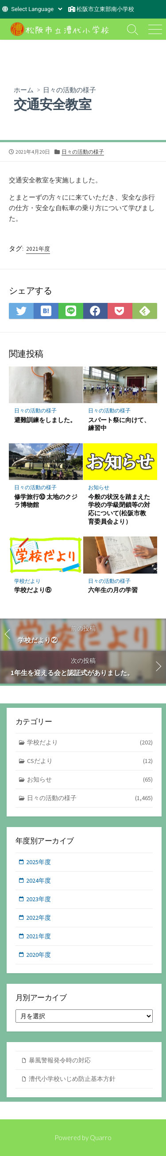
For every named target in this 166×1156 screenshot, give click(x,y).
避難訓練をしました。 (45, 419)
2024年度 (38, 880)
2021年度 (38, 249)
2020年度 (38, 955)
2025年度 (38, 862)
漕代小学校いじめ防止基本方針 (72, 1079)
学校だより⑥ (32, 589)
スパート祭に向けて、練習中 (119, 424)
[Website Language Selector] (36, 9)
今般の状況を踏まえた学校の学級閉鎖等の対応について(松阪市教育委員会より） (119, 509)
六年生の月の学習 (113, 589)
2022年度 (38, 918)
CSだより (90, 761)
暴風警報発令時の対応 (60, 1060)
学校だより (27, 581)
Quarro (101, 1137)
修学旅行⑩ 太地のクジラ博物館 (45, 501)
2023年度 (38, 899)
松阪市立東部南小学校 (105, 9)
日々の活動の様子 (69, 90)
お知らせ (98, 487)
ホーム (24, 90)
